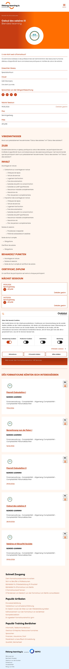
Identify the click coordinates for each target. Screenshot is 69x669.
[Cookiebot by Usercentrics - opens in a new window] (59, 313)
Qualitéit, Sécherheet (14, 642)
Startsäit (4, 15)
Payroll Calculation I (16, 392)
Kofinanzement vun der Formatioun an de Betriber (25, 612)
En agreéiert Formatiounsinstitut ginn (20, 617)
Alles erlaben (56, 354)
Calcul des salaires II (16, 506)
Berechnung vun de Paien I (19, 430)
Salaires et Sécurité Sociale (19, 544)
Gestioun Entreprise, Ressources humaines (22, 630)
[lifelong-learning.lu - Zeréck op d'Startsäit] (11, 6)
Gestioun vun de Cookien (13, 660)
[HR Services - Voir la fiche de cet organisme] (34, 36)
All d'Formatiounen (12, 15)
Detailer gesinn (61, 107)
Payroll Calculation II (16, 468)
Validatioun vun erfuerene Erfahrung (20, 606)
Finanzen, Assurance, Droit (16, 636)
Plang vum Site (10, 666)
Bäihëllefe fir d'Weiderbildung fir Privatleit (21, 584)
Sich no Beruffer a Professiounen (18, 581)
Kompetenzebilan (12, 615)
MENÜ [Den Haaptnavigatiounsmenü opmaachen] (64, 7)
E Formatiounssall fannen (15, 590)
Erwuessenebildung (13, 603)
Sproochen (10, 633)
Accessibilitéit (10, 664)
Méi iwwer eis (10, 656)
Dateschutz (9, 662)
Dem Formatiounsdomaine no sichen (20, 578)
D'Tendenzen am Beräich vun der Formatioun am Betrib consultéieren (32, 593)
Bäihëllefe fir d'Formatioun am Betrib (20, 587)
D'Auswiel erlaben (34, 354)
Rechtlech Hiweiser (11, 658)
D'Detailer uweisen (57, 349)
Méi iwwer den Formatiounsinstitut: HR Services (23, 360)
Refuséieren (13, 354)
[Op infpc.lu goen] (23, 653)
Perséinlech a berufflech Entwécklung (20, 639)
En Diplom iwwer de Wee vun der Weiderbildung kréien (27, 609)
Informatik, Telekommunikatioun (18, 628)
